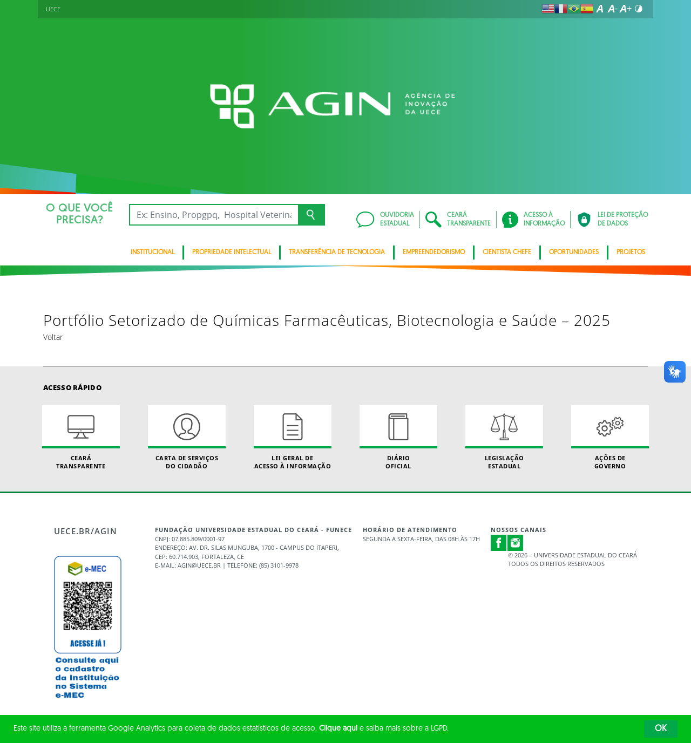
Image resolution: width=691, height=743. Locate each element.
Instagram (515, 543)
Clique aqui (338, 729)
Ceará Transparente (81, 437)
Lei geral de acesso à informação (292, 437)
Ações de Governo (610, 437)
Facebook (499, 543)
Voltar (53, 337)
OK (661, 729)
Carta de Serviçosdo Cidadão (187, 437)
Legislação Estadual (504, 437)
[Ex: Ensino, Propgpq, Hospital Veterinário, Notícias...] (213, 215)
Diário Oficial (398, 437)
